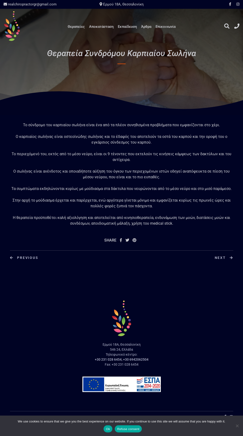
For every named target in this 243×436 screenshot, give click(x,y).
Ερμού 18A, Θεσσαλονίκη (122, 4)
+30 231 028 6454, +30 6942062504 (121, 359)
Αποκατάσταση (101, 26)
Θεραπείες (76, 26)
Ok (108, 429)
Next (224, 258)
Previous (24, 258)
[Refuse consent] (237, 425)
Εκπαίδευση (127, 26)
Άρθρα (146, 26)
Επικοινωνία (166, 26)
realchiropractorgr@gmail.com (30, 4)
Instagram (236, 4)
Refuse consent (128, 429)
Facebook (230, 4)
